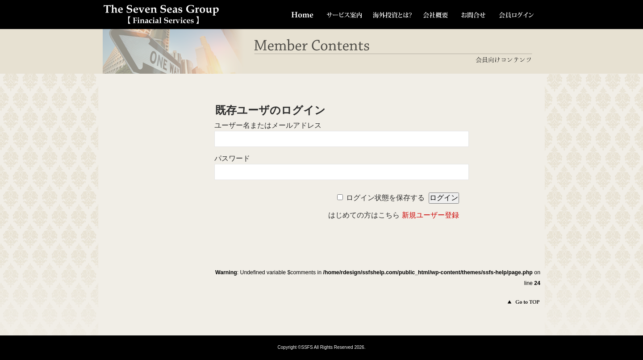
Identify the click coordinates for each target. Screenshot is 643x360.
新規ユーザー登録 (430, 215)
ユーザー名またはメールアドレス (268, 125)
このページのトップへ (517, 301)
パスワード (232, 158)
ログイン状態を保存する (385, 197)
